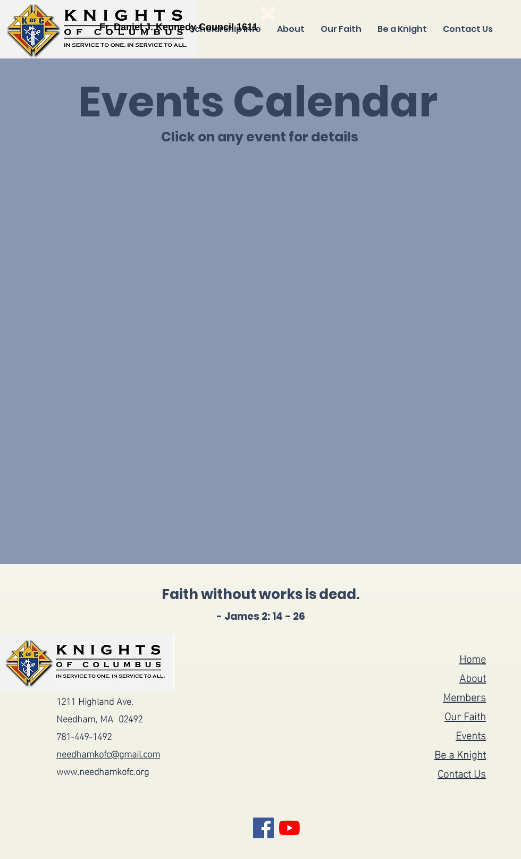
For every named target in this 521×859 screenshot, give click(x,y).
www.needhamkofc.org (102, 770)
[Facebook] (263, 828)
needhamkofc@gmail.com (108, 753)
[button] (268, 14)
